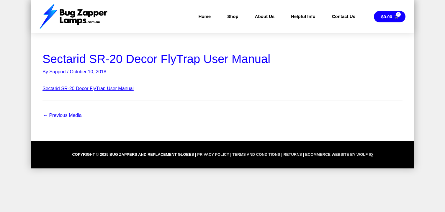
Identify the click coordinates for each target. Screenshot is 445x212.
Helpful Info (303, 16)
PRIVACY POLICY (213, 154)
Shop (232, 16)
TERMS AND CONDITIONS (256, 154)
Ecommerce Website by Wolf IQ (339, 154)
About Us (265, 16)
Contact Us (343, 16)
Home (204, 16)
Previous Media (62, 115)
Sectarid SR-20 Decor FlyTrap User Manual (88, 88)
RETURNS (292, 154)
